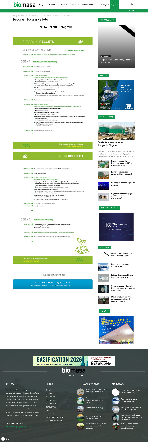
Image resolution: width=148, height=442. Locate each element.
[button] (132, 5)
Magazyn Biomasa (20, 15)
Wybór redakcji (106, 116)
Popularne (104, 247)
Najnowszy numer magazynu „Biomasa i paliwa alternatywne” (122, 196)
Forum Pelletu (46, 15)
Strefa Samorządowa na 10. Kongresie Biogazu (111, 144)
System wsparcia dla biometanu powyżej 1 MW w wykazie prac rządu (121, 163)
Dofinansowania (88, 384)
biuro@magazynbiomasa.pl (18, 426)
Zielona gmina (87, 4)
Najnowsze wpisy (107, 20)
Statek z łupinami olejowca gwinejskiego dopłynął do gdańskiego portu (121, 299)
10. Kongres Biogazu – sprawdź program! (123, 184)
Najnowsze (119, 384)
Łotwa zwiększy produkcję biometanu (94, 408)
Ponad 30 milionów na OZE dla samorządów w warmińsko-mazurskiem (96, 426)
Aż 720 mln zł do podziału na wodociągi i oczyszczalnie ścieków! (95, 391)
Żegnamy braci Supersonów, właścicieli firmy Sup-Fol (116, 61)
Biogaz (43, 4)
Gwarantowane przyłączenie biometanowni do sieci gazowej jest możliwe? (123, 288)
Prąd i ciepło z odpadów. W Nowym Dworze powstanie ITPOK (94, 400)
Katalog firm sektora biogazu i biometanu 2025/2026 (122, 276)
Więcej (114, 4)
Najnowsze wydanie (109, 207)
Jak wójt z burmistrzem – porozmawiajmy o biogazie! (121, 173)
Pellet (75, 4)
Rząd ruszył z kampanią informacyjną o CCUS (120, 265)
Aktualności (105, 56)
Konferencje (102, 4)
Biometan (54, 4)
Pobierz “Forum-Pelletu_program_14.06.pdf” (52, 284)
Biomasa (65, 4)
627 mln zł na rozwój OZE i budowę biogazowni (94, 417)
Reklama (103, 75)
